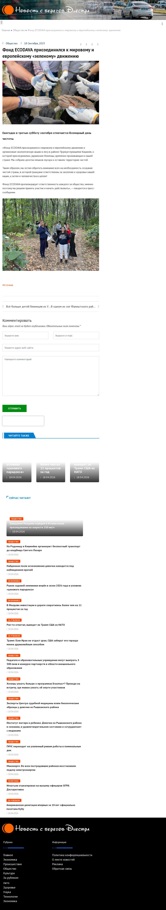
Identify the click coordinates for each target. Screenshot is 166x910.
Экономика (14, 581)
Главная (6, 30)
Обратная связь (62, 868)
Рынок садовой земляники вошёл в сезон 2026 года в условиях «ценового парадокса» (17, 460)
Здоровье (9, 887)
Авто (6, 883)
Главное (8, 855)
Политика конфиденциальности (72, 855)
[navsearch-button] (162, 23)
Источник (7, 285)
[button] (1, 22)
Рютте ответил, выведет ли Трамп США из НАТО (84, 464)
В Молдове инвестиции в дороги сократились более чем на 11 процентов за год (50, 460)
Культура (9, 873)
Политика (13, 781)
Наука (7, 892)
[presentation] (23, 421)
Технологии (10, 896)
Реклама (57, 864)
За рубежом (14, 620)
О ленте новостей (63, 859)
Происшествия (12, 864)
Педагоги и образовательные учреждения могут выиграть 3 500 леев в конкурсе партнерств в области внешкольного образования (43, 663)
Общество (19, 30)
